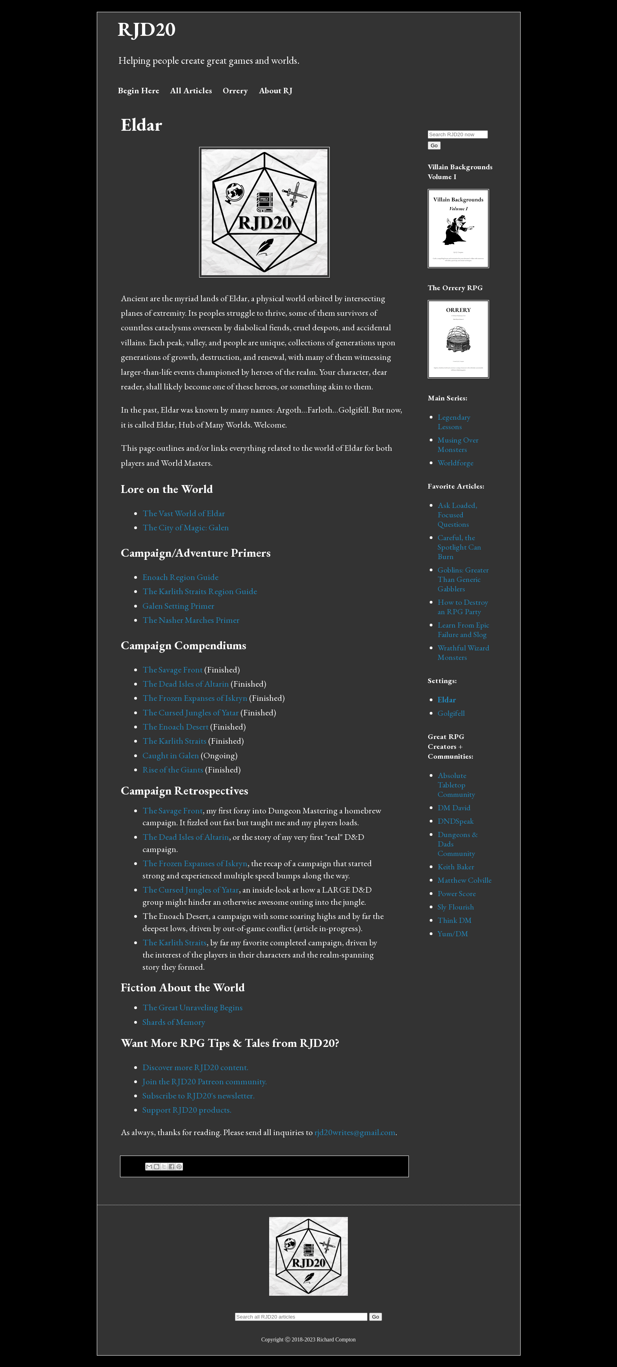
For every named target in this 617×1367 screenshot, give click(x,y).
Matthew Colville (464, 880)
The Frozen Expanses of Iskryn (195, 698)
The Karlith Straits (174, 740)
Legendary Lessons (454, 422)
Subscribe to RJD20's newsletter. (198, 1095)
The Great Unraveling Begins (192, 1007)
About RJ (275, 90)
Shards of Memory (173, 1022)
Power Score (457, 893)
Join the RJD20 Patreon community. (204, 1081)
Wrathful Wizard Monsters (464, 652)
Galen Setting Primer (178, 605)
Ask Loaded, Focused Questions (457, 514)
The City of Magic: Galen (185, 527)
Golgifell (451, 713)
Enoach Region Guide (180, 577)
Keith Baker (456, 866)
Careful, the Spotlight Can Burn (459, 546)
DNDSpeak (456, 821)
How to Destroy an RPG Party (463, 607)
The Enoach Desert (175, 726)
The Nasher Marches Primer (191, 620)
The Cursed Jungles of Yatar (190, 712)
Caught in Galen (170, 755)
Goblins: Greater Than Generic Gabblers (463, 579)
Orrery (235, 90)
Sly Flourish (456, 907)
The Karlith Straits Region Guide (199, 591)
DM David (454, 807)
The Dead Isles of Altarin (185, 683)
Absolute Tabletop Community (456, 784)
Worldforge (455, 463)
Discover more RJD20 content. (195, 1067)
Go (434, 145)
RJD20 (146, 29)
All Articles (191, 90)
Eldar (447, 700)
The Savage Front (172, 669)
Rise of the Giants (172, 769)
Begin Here (138, 90)
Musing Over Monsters (458, 444)
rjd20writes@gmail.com (354, 1132)
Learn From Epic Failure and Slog (464, 629)
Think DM (455, 920)
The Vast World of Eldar (183, 513)
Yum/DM (453, 933)
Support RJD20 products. (186, 1109)
